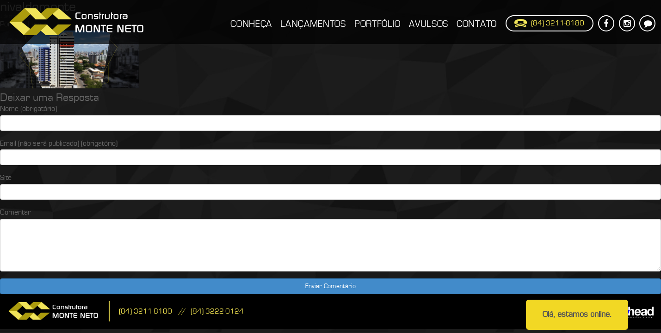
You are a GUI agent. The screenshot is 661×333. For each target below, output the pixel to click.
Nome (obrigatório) (28, 109)
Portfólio (377, 24)
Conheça (251, 24)
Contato (477, 24)
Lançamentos (313, 24)
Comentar (15, 212)
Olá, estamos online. (577, 314)
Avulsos (428, 24)
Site (6, 177)
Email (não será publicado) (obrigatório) (58, 143)
